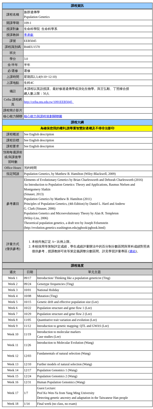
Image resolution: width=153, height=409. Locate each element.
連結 (132, 251)
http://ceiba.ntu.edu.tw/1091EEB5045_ (49, 102)
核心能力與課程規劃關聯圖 (43, 116)
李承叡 (28, 35)
